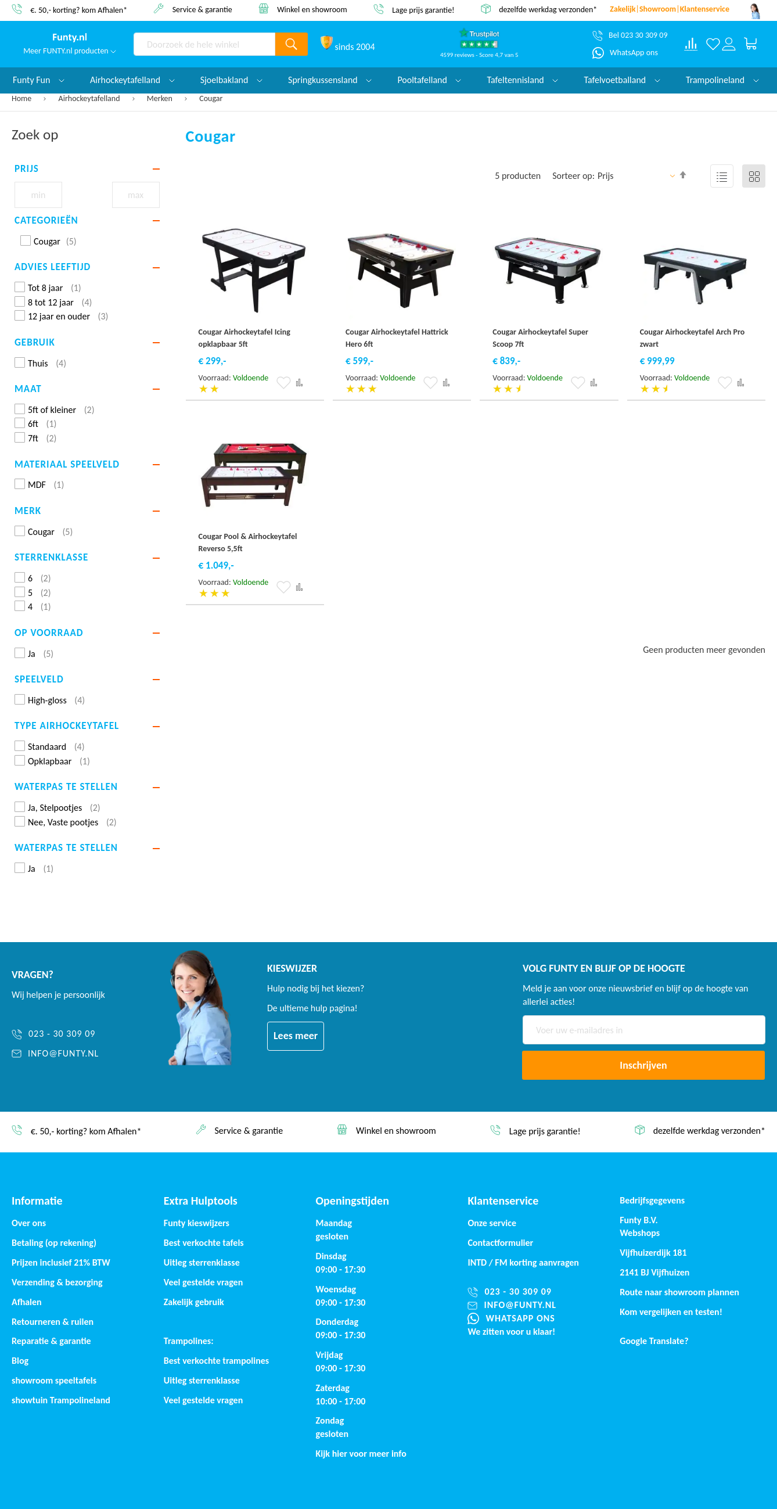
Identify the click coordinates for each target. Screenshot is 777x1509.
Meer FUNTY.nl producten (69, 51)
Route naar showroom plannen (679, 1292)
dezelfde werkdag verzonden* (548, 10)
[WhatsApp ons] (625, 53)
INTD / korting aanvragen (523, 1262)
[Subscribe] (643, 1065)
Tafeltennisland (522, 79)
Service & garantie (202, 9)
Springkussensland (330, 79)
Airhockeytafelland (90, 98)
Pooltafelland (429, 79)
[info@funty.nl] (84, 1054)
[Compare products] (691, 44)
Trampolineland (722, 79)
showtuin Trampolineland (61, 1400)
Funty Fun (38, 79)
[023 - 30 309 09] (84, 1034)
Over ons (29, 1222)
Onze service (491, 1222)
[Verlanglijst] (713, 44)
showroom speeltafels (54, 1380)
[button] (283, 382)
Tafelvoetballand (622, 79)
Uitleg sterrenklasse (202, 1380)
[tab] (87, 169)
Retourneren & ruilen (52, 1321)
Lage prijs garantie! (423, 10)
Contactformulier (500, 1242)
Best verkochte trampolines (216, 1360)
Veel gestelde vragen (203, 1282)
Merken (160, 98)
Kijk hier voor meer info (361, 1453)
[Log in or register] (728, 44)
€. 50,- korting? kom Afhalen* (78, 10)
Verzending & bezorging (57, 1282)
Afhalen (27, 1301)
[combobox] (204, 44)
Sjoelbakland (231, 79)
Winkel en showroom (312, 9)
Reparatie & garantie (51, 1340)
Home (22, 98)
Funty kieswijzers (196, 1222)
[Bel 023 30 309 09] (630, 35)
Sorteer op (572, 175)
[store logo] (70, 37)
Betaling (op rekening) (54, 1242)
